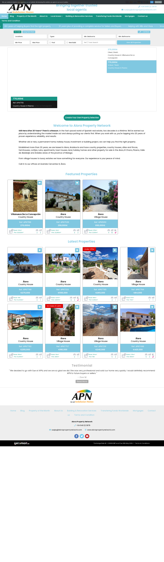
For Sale (17, 32)
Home (4, 16)
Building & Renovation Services (79, 16)
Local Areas (56, 16)
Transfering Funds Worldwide (109, 16)
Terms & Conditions (142, 443)
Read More (82, 381)
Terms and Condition (11, 21)
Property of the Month (26, 16)
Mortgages (130, 16)
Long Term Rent (28, 32)
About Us (44, 16)
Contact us (143, 16)
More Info (158, 2)
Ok (152, 2)
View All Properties (133, 42)
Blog (12, 16)
